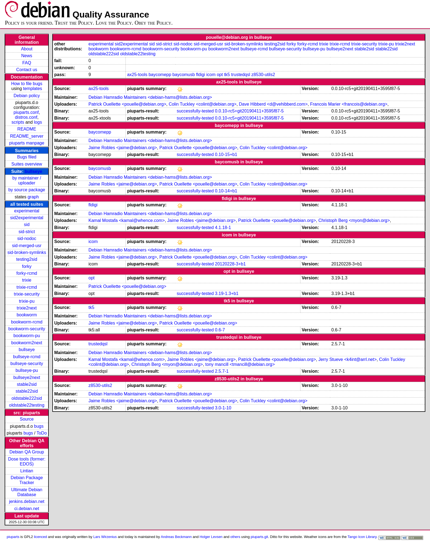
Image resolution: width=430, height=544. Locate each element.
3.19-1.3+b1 (227, 293)
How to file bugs (26, 83)
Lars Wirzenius (105, 537)
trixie (26, 280)
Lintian (26, 470)
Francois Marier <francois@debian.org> (348, 104)
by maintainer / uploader (26, 180)
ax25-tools (137, 74)
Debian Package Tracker (27, 480)
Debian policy (27, 95)
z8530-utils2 (263, 74)
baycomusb (184, 74)
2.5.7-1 (222, 371)
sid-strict (27, 231)
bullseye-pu (27, 370)
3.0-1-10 (223, 408)
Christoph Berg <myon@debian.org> (354, 220)
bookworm (27, 314)
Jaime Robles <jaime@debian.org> (122, 147)
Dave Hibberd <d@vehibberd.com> (273, 104)
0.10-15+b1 (226, 154)
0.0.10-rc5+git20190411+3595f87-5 (249, 111)
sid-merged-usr (27, 245)
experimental (26, 211)
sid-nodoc (26, 238)
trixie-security (26, 294)
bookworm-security (26, 328)
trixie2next (27, 308)
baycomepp (159, 74)
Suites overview (27, 164)
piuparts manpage (26, 143)
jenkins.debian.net (26, 501)
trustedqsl (240, 74)
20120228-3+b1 (230, 264)
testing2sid (26, 259)
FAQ (26, 62)
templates (32, 88)
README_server (27, 136)
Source (27, 419)
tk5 (227, 74)
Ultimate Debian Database (26, 492)
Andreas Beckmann (176, 537)
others (235, 537)
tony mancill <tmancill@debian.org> (240, 364)
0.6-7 (220, 330)
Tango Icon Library (362, 537)
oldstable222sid (27, 398)
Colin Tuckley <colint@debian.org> (203, 104)
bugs (39, 426)
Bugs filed (26, 157)
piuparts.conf (26, 112)
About (27, 49)
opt (220, 74)
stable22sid (27, 391)
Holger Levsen (211, 537)
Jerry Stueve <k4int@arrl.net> (347, 359)
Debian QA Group (26, 452)
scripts (18, 122)
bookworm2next (26, 342)
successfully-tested (195, 111)
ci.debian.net (26, 508)
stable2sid (27, 384)
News (26, 55)
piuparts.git (259, 537)
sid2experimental (26, 217)
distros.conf (26, 117)
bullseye (33, 171)
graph (33, 197)
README (26, 129)
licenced (40, 537)
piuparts (13, 537)
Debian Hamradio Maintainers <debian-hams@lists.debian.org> (150, 97)
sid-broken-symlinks (26, 252)
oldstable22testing (26, 405)
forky (26, 266)
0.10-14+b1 (226, 191)
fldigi (200, 74)
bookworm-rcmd (26, 322)
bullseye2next (26, 377)
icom (211, 74)
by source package (26, 189)
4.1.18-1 (223, 227)
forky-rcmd (26, 273)
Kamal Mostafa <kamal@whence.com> (126, 220)
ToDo (41, 433)
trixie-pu (27, 301)
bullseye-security (26, 363)
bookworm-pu (26, 335)
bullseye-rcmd (27, 356)
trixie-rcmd (26, 287)
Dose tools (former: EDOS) (26, 461)
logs (38, 122)
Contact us (26, 69)
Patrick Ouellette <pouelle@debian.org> (127, 104)
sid (26, 224)
